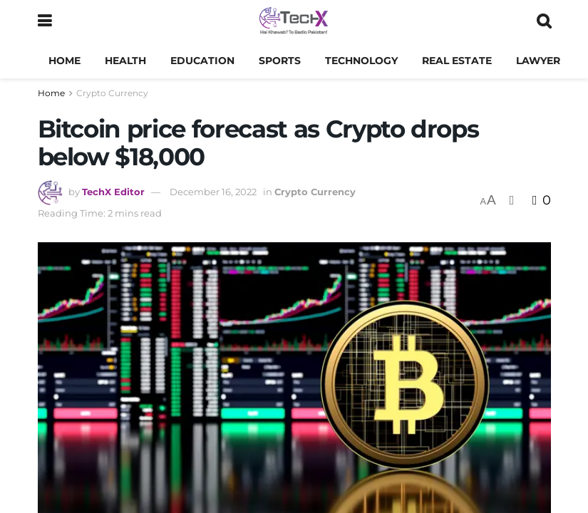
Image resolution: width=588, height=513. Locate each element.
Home (64, 60)
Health (125, 60)
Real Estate (457, 60)
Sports (280, 60)
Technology (361, 60)
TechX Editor (113, 191)
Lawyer (538, 60)
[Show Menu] (44, 21)
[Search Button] (544, 21)
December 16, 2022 (213, 191)
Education (202, 60)
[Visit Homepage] (293, 21)
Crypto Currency (112, 93)
